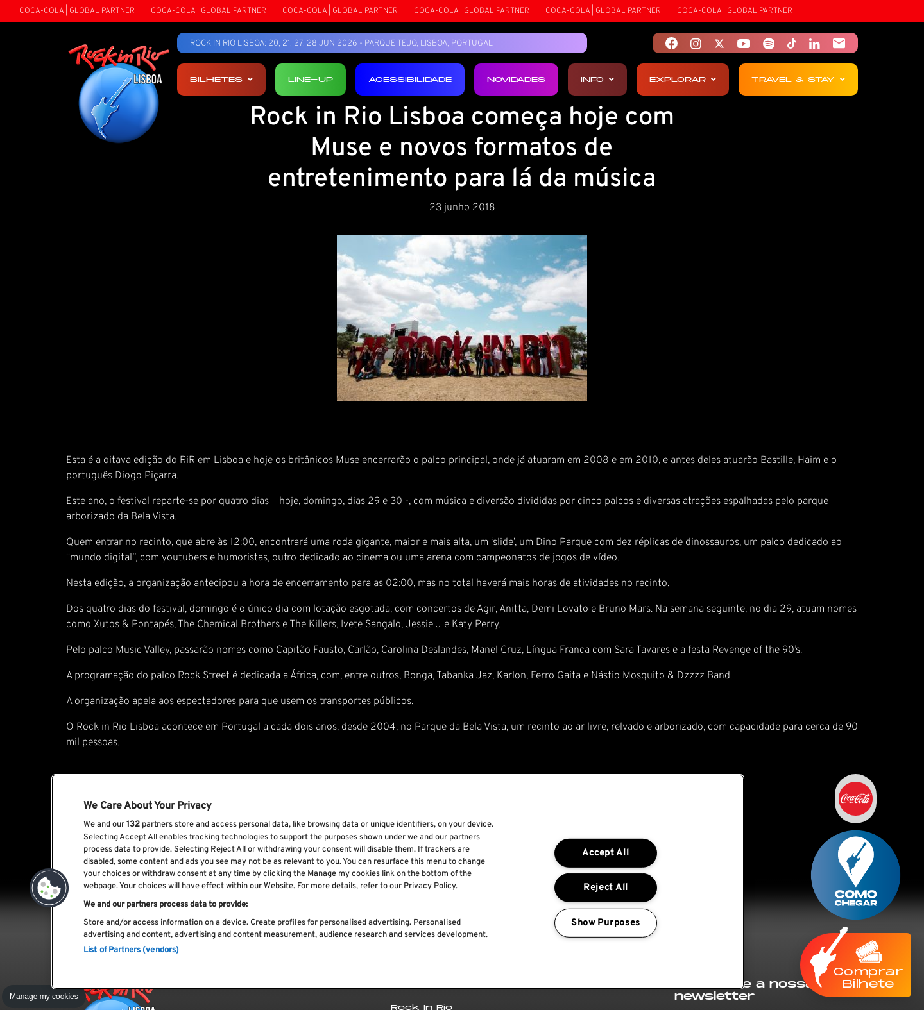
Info (597, 79)
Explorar (682, 79)
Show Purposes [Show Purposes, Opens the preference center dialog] (605, 923)
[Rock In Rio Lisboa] (119, 94)
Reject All (605, 888)
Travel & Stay (798, 79)
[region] (397, 881)
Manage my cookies (44, 996)
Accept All (605, 853)
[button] (49, 888)
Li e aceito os (770, 906)
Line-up (310, 79)
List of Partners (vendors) (131, 950)
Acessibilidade (410, 79)
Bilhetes (221, 79)
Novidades (516, 79)
